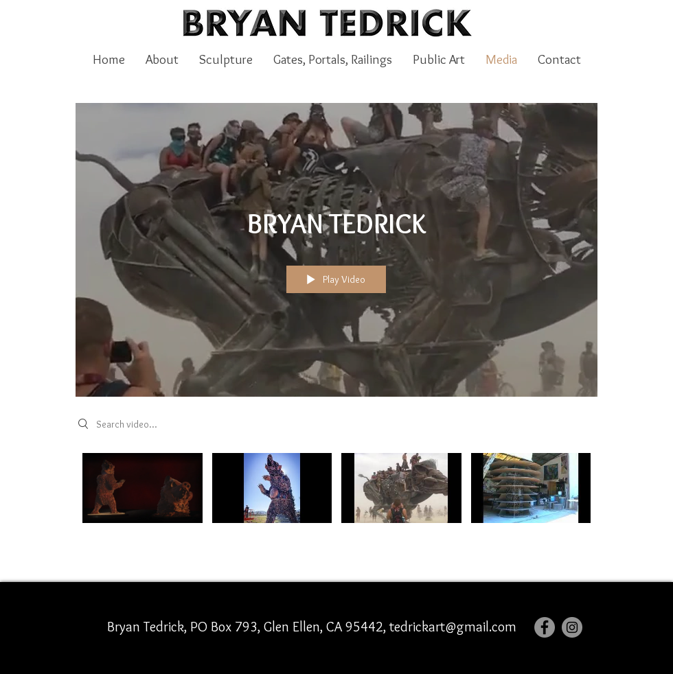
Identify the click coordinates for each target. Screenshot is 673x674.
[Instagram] (572, 627)
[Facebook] (544, 627)
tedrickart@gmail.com (452, 626)
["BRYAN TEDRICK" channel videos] (336, 502)
